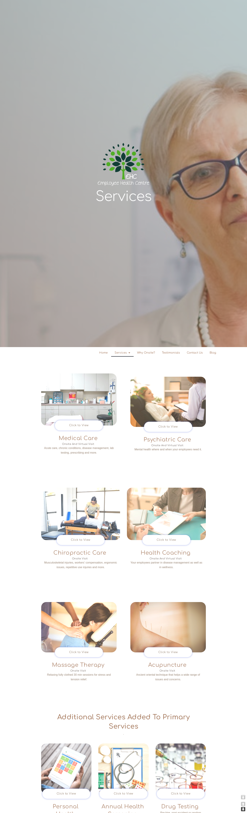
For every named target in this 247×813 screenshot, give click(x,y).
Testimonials (171, 352)
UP (243, 804)
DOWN (243, 809)
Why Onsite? (146, 352)
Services (122, 353)
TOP (243, 797)
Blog (213, 352)
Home (103, 352)
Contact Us (195, 352)
